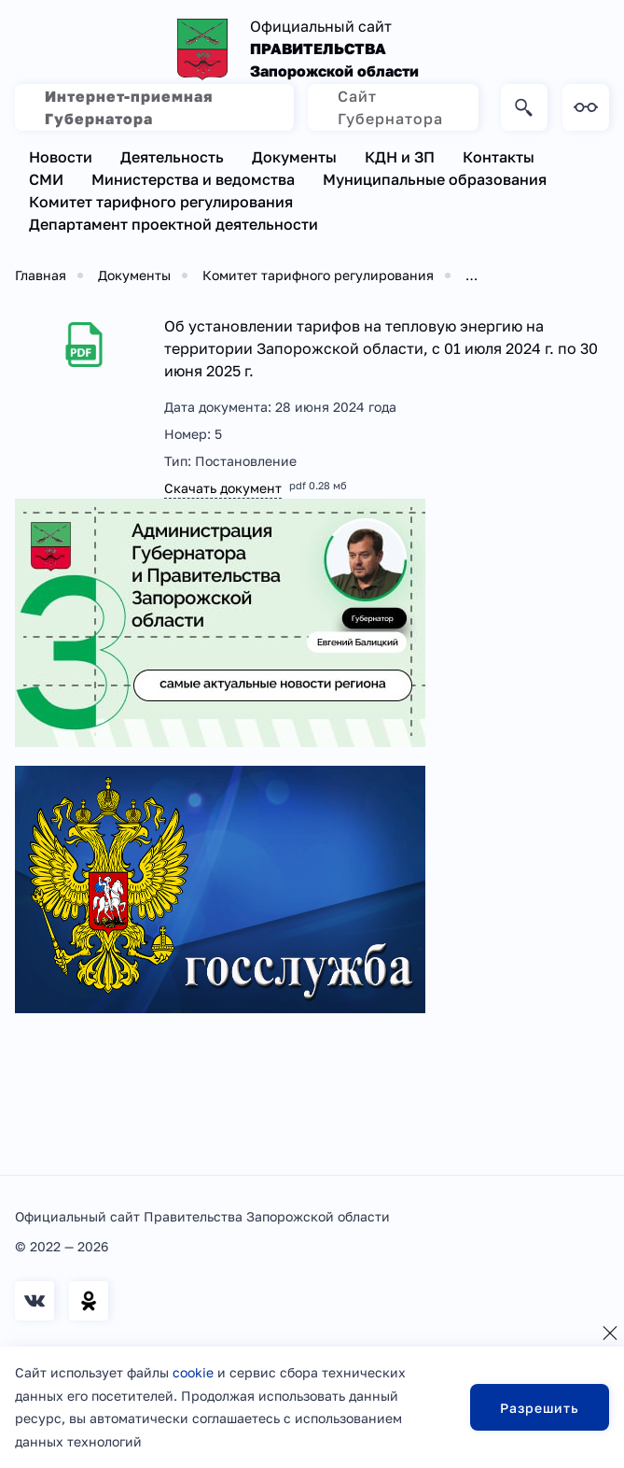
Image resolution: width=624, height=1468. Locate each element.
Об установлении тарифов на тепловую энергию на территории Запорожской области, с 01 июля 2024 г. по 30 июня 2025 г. (381, 348)
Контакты (498, 157)
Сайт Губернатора (390, 107)
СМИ (46, 179)
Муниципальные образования (435, 179)
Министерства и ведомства (193, 179)
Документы (294, 157)
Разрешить (539, 1408)
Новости (60, 157)
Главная (40, 275)
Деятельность (172, 157)
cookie (193, 1372)
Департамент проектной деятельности (173, 224)
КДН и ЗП (400, 157)
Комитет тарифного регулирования (161, 201)
